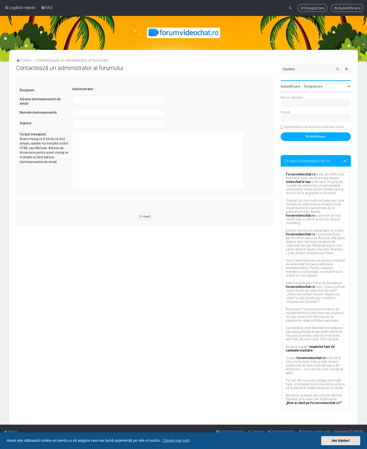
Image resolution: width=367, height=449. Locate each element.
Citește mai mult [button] (176, 440)
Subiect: (26, 123)
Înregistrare (313, 86)
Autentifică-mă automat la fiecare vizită (314, 127)
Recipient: (27, 90)
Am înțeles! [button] (341, 440)
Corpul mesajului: (33, 134)
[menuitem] (47, 7)
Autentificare (290, 86)
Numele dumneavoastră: (39, 112)
